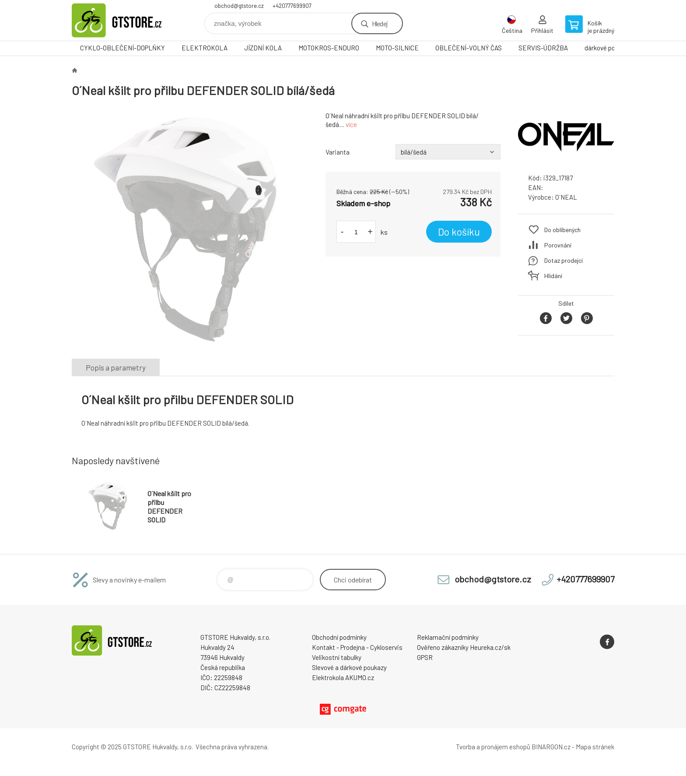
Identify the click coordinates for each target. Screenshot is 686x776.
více (351, 124)
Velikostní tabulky (336, 657)
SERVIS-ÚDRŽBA (543, 48)
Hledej (380, 23)
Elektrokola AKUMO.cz (343, 677)
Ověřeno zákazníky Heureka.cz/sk (464, 647)
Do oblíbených (562, 229)
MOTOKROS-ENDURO (328, 48)
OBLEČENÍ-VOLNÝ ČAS (468, 48)
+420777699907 (292, 5)
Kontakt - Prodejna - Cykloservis (357, 647)
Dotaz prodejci (563, 260)
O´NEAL (566, 197)
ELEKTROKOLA (205, 48)
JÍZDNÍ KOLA (263, 48)
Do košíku (459, 232)
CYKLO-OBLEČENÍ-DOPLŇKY (122, 48)
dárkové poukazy (607, 48)
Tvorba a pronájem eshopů (493, 747)
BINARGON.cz (551, 747)
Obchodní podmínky (339, 637)
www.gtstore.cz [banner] (124, 20)
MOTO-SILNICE (397, 48)
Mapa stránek (595, 747)
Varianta (338, 152)
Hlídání (553, 275)
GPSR (425, 657)
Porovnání (557, 245)
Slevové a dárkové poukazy (349, 667)
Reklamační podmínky (448, 637)
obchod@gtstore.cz (239, 5)
